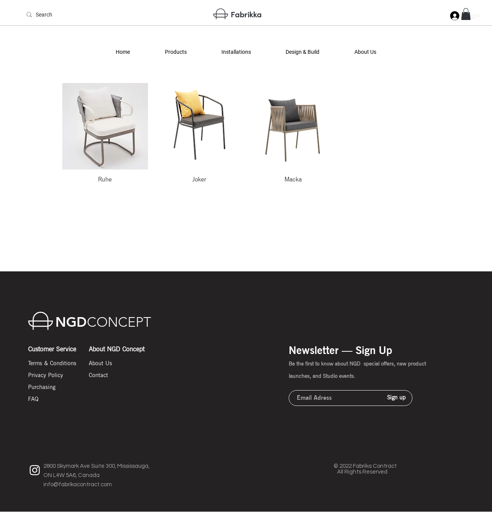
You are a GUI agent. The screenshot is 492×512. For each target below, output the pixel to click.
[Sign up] (396, 397)
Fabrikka (246, 14)
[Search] (49, 15)
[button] (175, 52)
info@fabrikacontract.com (77, 484)
